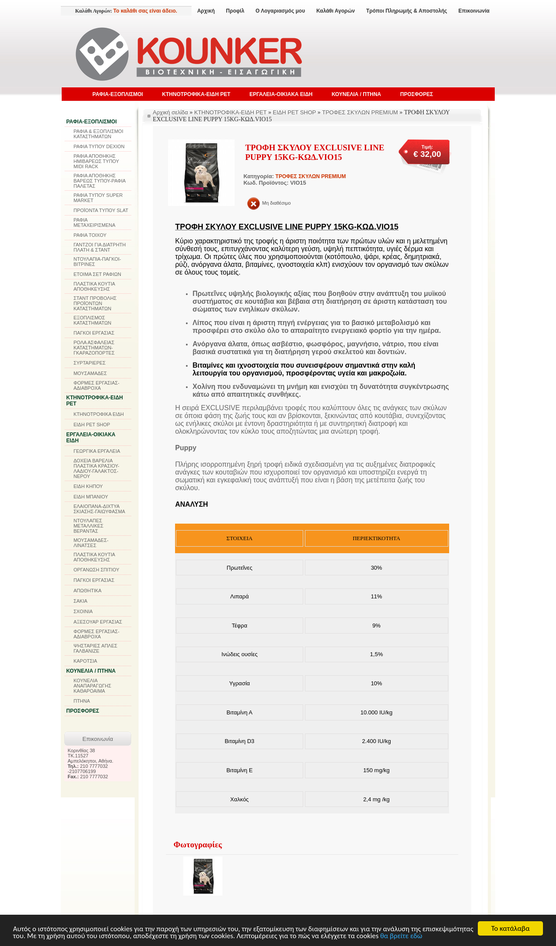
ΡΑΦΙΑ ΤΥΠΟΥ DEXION (99, 146)
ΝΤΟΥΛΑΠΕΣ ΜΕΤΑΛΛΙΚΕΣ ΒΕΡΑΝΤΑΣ (88, 526)
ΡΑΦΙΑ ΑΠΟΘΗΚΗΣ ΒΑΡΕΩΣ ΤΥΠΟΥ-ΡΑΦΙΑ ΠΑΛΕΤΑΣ (99, 181)
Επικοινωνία (474, 11)
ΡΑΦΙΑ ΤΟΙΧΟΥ (89, 235)
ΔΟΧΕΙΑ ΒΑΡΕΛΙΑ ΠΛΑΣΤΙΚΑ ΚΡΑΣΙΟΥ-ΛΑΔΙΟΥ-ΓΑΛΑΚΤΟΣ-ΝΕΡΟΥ (96, 468)
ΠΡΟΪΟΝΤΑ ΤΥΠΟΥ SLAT (100, 210)
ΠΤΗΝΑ (81, 701)
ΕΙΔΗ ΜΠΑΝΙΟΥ (90, 496)
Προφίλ (235, 11)
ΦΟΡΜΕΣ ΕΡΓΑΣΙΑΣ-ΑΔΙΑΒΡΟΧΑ (96, 385)
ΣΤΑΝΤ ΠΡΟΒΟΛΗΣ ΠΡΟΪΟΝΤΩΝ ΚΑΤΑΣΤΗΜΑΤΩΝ (94, 303)
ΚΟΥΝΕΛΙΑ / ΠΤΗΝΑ (356, 94)
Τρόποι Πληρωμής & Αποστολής (406, 11)
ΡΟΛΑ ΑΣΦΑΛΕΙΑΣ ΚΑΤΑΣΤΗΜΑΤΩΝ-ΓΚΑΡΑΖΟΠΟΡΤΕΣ (94, 347)
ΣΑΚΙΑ (80, 601)
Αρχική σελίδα (170, 112)
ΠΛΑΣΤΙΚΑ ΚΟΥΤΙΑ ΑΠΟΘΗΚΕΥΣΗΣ (94, 286)
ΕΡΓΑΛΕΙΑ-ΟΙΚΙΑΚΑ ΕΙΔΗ (280, 94)
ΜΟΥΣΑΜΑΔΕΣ (90, 373)
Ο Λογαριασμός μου (280, 11)
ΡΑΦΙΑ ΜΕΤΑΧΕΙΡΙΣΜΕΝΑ (94, 222)
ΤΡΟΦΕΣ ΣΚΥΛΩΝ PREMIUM (360, 112)
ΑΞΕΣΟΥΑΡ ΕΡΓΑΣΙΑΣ (97, 621)
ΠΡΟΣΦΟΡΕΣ (416, 94)
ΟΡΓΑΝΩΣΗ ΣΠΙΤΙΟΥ (96, 569)
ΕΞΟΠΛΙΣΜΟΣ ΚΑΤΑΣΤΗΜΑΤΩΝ (92, 320)
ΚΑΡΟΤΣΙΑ (85, 661)
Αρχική (206, 11)
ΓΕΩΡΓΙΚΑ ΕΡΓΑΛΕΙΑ (96, 451)
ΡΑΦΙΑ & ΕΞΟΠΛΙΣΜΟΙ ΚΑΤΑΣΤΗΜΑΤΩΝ (98, 134)
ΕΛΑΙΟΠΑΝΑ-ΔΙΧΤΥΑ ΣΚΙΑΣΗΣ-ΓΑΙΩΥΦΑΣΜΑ (99, 509)
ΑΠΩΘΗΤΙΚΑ (87, 590)
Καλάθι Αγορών (335, 11)
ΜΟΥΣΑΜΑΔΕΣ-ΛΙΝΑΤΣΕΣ (91, 543)
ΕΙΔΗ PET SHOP (91, 424)
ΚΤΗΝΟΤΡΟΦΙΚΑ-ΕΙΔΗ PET (196, 94)
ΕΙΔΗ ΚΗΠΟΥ (88, 486)
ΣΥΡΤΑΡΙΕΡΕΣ (89, 362)
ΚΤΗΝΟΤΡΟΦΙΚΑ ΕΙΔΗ (98, 414)
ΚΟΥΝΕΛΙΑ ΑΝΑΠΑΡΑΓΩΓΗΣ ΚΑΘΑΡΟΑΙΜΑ (92, 686)
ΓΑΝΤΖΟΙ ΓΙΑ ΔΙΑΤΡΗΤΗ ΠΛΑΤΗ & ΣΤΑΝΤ (99, 247)
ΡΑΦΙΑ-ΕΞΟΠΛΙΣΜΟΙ (118, 94)
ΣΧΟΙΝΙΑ (83, 611)
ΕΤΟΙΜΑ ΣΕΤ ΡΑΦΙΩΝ (97, 274)
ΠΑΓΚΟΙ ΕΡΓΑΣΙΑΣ (93, 332)
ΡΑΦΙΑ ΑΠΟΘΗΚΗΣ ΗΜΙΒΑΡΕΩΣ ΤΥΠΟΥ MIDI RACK (96, 161)
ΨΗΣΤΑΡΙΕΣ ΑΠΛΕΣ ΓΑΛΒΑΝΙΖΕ (95, 648)
